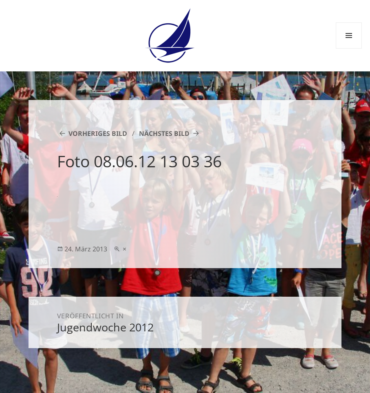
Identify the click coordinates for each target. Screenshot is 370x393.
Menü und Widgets (349, 48)
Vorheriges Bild (97, 133)
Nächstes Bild (164, 133)
